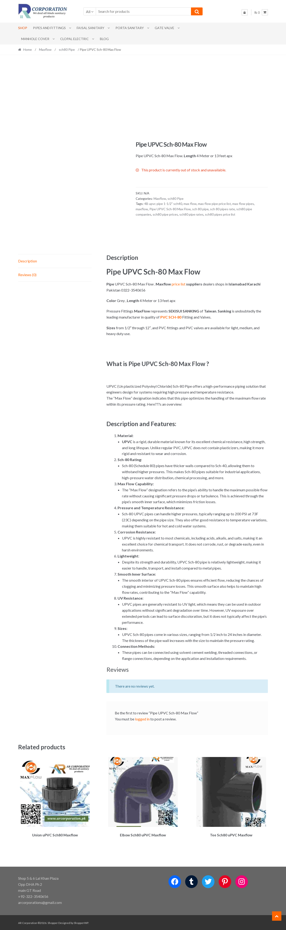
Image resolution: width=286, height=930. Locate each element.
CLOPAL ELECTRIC (74, 39)
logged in (142, 719)
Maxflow (45, 49)
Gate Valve (164, 28)
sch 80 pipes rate (222, 209)
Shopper (53, 922)
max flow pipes (243, 204)
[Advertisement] (143, 97)
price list (179, 284)
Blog (104, 39)
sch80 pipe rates (191, 214)
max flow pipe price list (214, 204)
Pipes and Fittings (49, 28)
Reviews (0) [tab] (27, 274)
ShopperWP (81, 922)
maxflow (142, 209)
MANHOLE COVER (35, 39)
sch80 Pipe (67, 49)
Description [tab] (27, 261)
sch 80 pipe (200, 209)
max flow (190, 204)
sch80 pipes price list (220, 214)
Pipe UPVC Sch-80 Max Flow (170, 209)
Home (27, 49)
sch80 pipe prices (165, 214)
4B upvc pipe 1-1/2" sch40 (163, 204)
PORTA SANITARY (129, 28)
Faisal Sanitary (90, 28)
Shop (22, 28)
